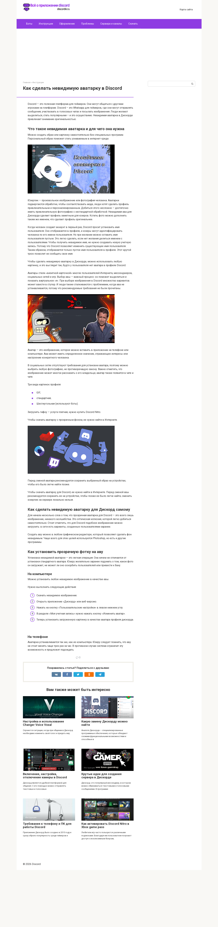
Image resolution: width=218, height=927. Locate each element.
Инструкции (46, 23)
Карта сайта (186, 9)
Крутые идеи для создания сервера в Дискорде (101, 832)
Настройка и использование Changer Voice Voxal (43, 780)
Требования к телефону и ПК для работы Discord (47, 882)
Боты (29, 23)
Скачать (133, 23)
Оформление (67, 23)
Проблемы (87, 23)
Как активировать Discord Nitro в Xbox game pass (105, 882)
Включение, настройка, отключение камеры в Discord (45, 832)
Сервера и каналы (111, 23)
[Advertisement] (109, 57)
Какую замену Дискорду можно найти (104, 780)
